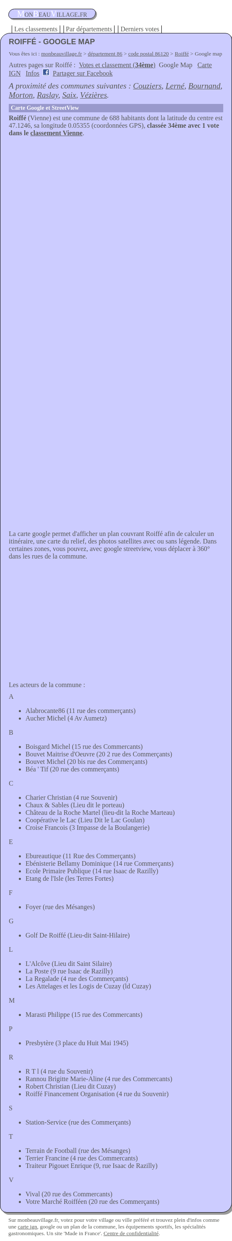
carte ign (27, 1226)
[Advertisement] (116, 199)
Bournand (205, 85)
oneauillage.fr (52, 13)
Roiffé (182, 54)
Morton (21, 95)
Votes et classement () (117, 64)
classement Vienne (57, 132)
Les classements (36, 29)
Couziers (147, 85)
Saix (69, 95)
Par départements (89, 29)
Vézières (93, 95)
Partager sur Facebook (82, 73)
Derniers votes (139, 29)
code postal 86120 (148, 54)
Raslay (47, 95)
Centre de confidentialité (131, 1233)
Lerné (175, 85)
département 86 (105, 54)
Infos (32, 73)
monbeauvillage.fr (61, 54)
